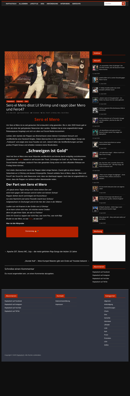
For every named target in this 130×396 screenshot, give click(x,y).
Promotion (107, 338)
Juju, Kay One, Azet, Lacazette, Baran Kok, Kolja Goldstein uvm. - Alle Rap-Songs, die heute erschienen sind (111, 164)
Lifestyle (34, 4)
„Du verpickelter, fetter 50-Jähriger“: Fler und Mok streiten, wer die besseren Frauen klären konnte (112, 67)
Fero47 (48, 113)
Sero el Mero (46, 119)
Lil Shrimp (54, 113)
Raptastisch (11, 4)
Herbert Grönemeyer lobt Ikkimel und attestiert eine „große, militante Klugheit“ (111, 198)
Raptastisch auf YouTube (101, 278)
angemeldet (17, 274)
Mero (58, 113)
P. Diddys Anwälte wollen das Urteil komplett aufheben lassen (109, 89)
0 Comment (35, 113)
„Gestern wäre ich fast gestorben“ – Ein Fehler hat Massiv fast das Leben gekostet (111, 99)
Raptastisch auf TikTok (100, 282)
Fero (31, 219)
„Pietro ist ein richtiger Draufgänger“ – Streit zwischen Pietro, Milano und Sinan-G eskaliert (112, 176)
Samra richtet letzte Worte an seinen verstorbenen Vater (110, 143)
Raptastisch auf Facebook (101, 272)
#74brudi (54, 231)
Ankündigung (52, 4)
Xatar (21, 159)
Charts (106, 311)
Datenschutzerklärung (62, 301)
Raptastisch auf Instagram (101, 275)
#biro (49, 231)
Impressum (59, 304)
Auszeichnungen (109, 308)
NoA (105, 331)
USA (105, 341)
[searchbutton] (123, 3)
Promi (106, 335)
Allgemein (23, 4)
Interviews (65, 4)
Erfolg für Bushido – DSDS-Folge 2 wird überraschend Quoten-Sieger (110, 208)
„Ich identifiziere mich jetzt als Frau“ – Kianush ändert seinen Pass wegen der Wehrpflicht (110, 132)
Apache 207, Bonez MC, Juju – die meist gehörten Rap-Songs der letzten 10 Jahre (41, 252)
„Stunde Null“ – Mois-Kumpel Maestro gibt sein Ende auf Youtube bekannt (57, 261)
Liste (105, 328)
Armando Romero (24, 113)
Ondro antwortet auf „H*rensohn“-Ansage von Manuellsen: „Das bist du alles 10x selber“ (111, 120)
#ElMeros (43, 231)
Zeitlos (106, 345)
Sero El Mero (65, 113)
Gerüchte (76, 4)
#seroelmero (63, 231)
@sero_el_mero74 (18, 231)
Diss (42, 4)
